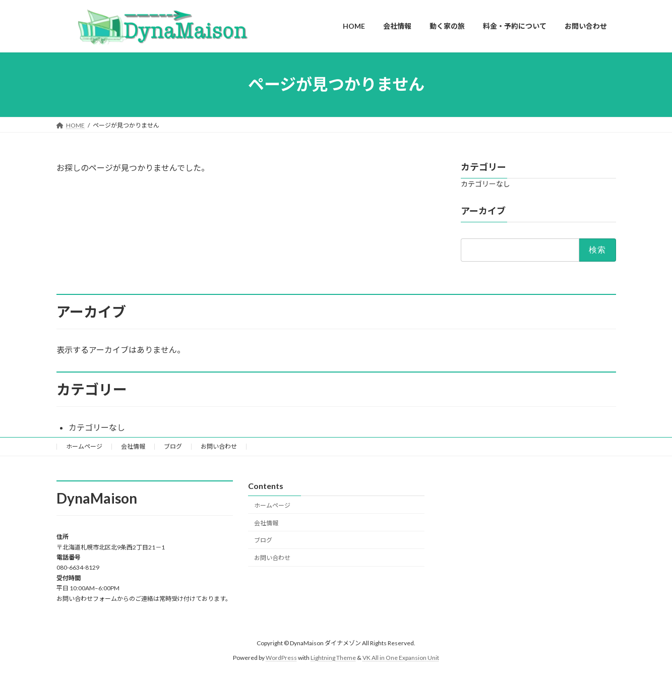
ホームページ (84, 446)
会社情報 (133, 446)
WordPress (281, 657)
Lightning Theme (333, 657)
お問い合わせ (219, 446)
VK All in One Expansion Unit (400, 657)
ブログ (173, 446)
